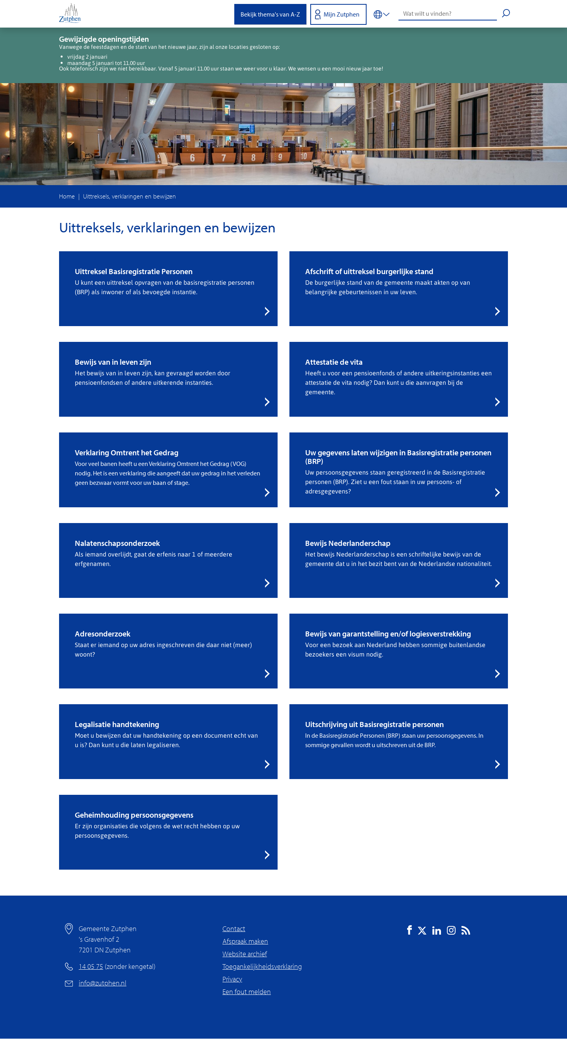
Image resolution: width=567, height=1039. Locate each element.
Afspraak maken (245, 941)
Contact (233, 928)
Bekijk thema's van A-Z (270, 14)
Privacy (232, 978)
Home (67, 196)
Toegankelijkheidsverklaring (262, 966)
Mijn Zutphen (341, 14)
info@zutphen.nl (102, 982)
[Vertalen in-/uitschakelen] (382, 14)
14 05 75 (91, 966)
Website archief (244, 953)
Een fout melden (246, 991)
